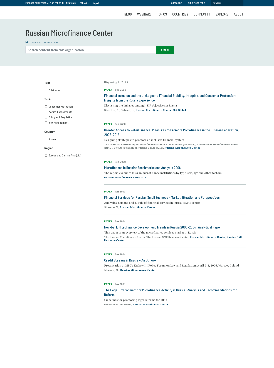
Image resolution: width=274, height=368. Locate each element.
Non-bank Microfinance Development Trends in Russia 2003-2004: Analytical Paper (162, 227)
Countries (180, 14)
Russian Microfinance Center (153, 110)
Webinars (144, 14)
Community (202, 14)
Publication (71, 90)
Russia (71, 139)
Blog (128, 14)
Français (71, 3)
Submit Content (196, 3)
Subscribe (176, 3)
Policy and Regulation (71, 117)
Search (165, 49)
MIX (143, 177)
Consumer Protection (71, 106)
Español (84, 3)
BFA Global (179, 110)
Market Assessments (71, 112)
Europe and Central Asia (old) (71, 155)
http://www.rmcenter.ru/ (41, 42)
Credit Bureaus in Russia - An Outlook (130, 260)
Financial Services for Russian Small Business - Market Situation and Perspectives (162, 197)
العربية (96, 3)
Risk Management (71, 122)
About (238, 14)
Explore (222, 14)
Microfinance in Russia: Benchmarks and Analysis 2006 (142, 167)
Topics (162, 14)
